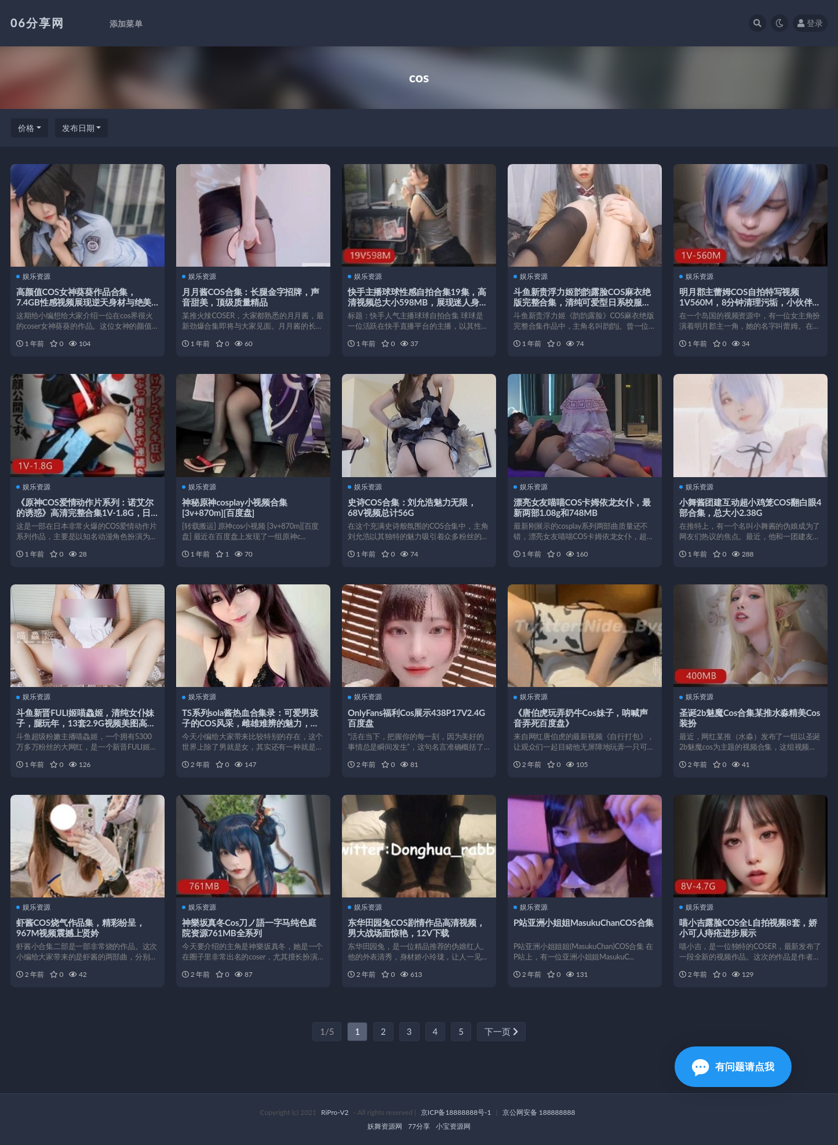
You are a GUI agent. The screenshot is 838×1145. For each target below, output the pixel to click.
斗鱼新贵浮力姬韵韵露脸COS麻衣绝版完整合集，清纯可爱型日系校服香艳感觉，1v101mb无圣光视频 (582, 302)
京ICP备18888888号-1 (456, 1112)
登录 (810, 23)
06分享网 (37, 23)
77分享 (419, 1126)
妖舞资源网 (384, 1126)
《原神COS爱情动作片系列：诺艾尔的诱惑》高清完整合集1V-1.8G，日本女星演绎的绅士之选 (85, 512)
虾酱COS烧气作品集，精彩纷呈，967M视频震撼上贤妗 (80, 927)
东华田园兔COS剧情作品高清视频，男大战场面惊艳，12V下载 (416, 927)
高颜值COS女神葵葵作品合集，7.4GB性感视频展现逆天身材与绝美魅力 (83, 302)
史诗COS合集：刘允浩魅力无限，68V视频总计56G (412, 507)
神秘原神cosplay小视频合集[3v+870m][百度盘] (234, 507)
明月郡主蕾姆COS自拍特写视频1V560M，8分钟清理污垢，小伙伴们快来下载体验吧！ (750, 302)
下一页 (501, 1031)
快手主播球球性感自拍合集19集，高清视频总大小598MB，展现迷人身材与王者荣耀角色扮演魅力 (418, 302)
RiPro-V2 (334, 1112)
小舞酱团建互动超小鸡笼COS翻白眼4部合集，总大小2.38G (750, 507)
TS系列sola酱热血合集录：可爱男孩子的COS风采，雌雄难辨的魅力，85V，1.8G (250, 723)
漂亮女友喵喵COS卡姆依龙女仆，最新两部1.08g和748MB (582, 507)
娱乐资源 (33, 276)
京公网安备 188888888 (538, 1112)
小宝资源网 (453, 1126)
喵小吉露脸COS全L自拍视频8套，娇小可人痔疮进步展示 (748, 927)
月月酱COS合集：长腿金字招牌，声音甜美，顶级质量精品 (250, 296)
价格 (26, 128)
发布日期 (78, 128)
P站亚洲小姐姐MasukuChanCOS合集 (583, 922)
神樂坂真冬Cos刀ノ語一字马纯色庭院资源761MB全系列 (249, 927)
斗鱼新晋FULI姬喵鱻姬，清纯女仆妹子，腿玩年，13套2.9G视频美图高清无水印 (85, 723)
